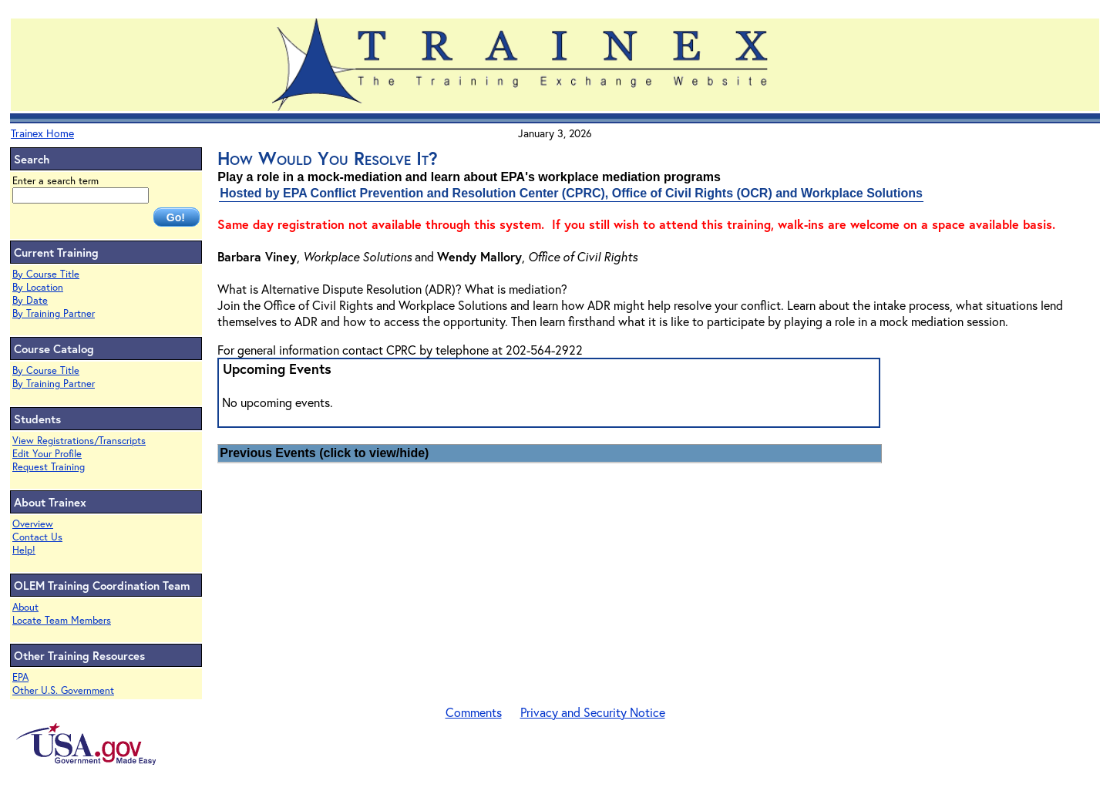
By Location (37, 287)
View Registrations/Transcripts (79, 440)
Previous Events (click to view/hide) (324, 452)
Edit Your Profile (47, 453)
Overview (32, 523)
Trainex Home (42, 133)
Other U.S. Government (63, 690)
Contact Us (37, 537)
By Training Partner (53, 313)
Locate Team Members (61, 620)
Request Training (48, 466)
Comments (474, 712)
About (25, 607)
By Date (30, 300)
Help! (23, 550)
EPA (20, 677)
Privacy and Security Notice (592, 712)
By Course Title (45, 274)
